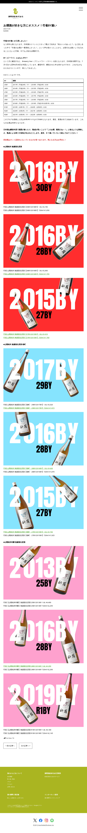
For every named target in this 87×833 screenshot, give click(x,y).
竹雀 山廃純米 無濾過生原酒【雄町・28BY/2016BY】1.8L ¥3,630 (28, 468)
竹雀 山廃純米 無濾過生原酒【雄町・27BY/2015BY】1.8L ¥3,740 (28, 532)
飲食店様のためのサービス (52, 776)
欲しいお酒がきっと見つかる (15, 798)
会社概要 (9, 776)
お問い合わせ (11, 787)
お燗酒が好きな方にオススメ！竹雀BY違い (30, 25)
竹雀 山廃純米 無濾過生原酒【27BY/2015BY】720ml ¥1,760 (26, 337)
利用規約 (18, 807)
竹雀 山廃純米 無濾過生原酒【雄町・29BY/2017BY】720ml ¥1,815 (28, 408)
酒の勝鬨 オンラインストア (52, 798)
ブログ (9, 781)
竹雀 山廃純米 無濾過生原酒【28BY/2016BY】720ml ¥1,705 (26, 274)
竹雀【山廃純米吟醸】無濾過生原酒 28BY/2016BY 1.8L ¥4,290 (27, 666)
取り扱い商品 (11, 779)
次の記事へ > (25, 746)
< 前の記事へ (10, 746)
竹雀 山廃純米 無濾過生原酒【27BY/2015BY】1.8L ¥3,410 (25, 334)
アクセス (9, 784)
